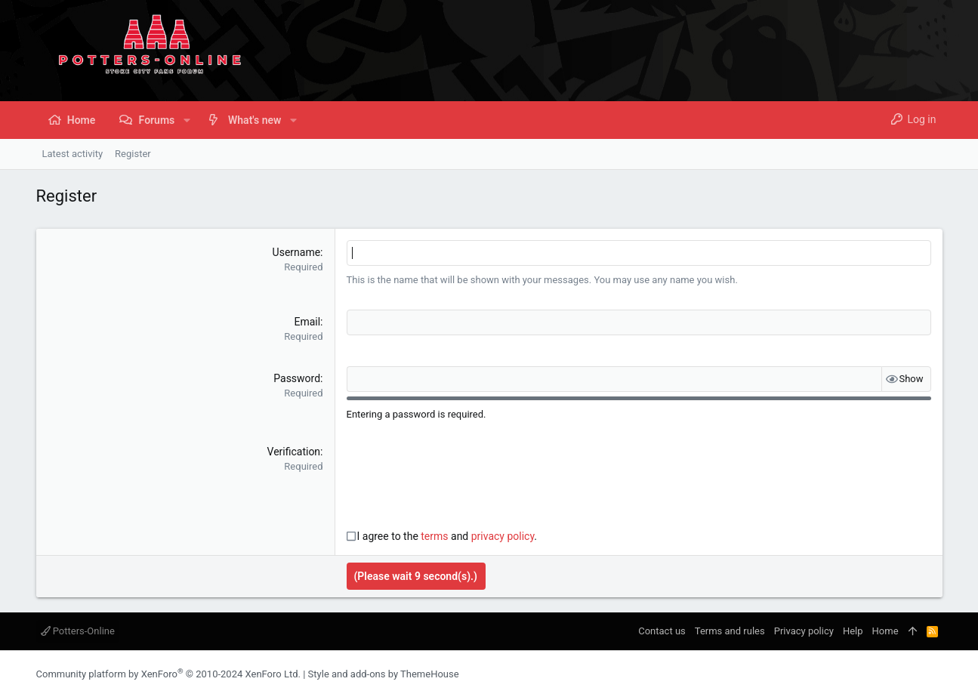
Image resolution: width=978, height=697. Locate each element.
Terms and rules (730, 631)
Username (297, 252)
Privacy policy (804, 631)
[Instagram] (913, 674)
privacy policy (503, 536)
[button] (186, 120)
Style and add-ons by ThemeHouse (383, 674)
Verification (294, 452)
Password (296, 378)
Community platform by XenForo (168, 674)
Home (885, 631)
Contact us (662, 631)
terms (434, 536)
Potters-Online (78, 631)
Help (853, 631)
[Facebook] (890, 674)
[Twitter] (936, 674)
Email (307, 322)
